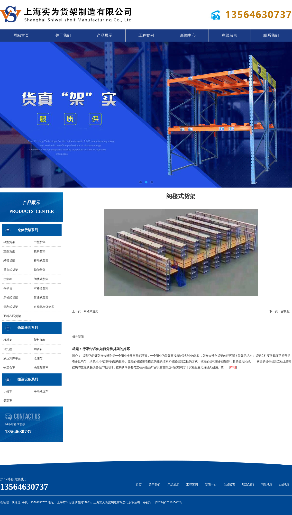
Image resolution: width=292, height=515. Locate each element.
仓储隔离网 (41, 367)
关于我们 (63, 35)
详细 (233, 367)
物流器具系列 (28, 328)
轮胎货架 (40, 269)
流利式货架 (10, 306)
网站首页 (21, 35)
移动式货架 (41, 260)
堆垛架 (7, 340)
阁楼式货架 (41, 279)
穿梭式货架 (10, 297)
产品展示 (104, 35)
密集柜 (7, 279)
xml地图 (284, 484)
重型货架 (9, 251)
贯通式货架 (41, 297)
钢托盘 (7, 349)
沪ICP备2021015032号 (169, 502)
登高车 (7, 400)
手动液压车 (41, 391)
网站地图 (267, 484)
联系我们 (271, 35)
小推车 (7, 391)
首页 (139, 484)
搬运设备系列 (28, 379)
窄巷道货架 (41, 288)
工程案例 (146, 35)
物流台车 (9, 367)
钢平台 (7, 288)
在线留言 (229, 35)
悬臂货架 (9, 260)
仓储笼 (38, 358)
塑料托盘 (40, 340)
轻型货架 (9, 242)
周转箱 (38, 349)
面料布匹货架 (12, 316)
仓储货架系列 (28, 230)
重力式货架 (10, 269)
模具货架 (40, 251)
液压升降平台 (12, 358)
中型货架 (40, 242)
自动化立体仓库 (44, 306)
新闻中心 (188, 35)
